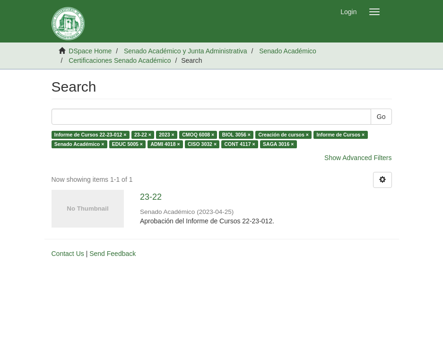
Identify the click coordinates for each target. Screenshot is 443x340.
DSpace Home (90, 51)
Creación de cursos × (283, 134)
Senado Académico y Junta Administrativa (185, 51)
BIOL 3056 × (236, 134)
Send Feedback (112, 253)
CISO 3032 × (202, 144)
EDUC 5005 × (127, 144)
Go (381, 116)
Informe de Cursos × (340, 134)
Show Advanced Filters (357, 158)
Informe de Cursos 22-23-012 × (90, 134)
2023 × (166, 134)
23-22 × (142, 134)
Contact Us (68, 253)
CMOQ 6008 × (198, 134)
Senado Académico (287, 51)
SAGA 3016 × (278, 144)
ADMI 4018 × (165, 144)
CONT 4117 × (240, 144)
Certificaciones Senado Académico (120, 60)
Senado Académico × (79, 144)
